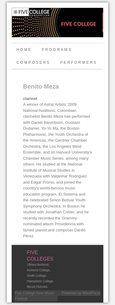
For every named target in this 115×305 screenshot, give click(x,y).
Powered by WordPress (81, 293)
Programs (57, 50)
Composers (33, 62)
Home (24, 50)
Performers (78, 62)
